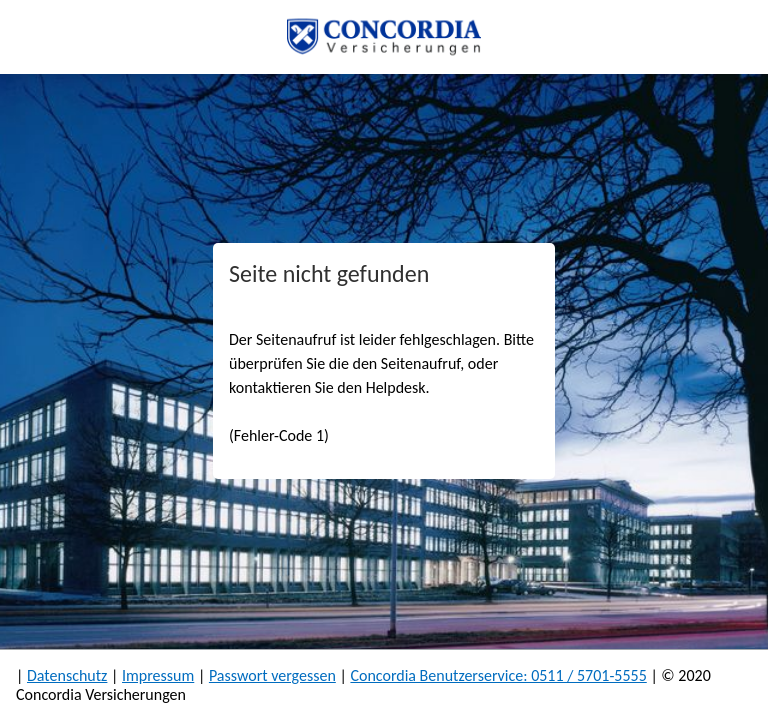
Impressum (158, 675)
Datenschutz (67, 675)
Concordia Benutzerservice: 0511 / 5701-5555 (498, 675)
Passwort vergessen (272, 675)
